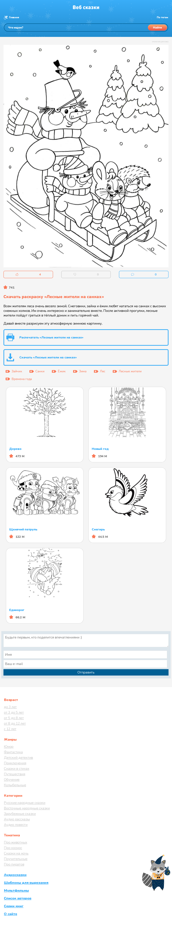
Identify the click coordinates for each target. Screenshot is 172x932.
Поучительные (15, 858)
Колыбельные (15, 785)
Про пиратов (14, 864)
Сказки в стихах (16, 768)
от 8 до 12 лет (15, 723)
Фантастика (13, 752)
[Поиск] (86, 27)
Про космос (13, 847)
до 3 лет (10, 707)
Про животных (15, 842)
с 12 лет (10, 729)
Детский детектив (18, 757)
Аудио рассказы (17, 819)
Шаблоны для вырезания (26, 882)
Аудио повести (16, 824)
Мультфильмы (16, 890)
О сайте (10, 914)
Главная (14, 17)
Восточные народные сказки (27, 808)
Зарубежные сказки (20, 813)
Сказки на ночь (16, 853)
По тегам (162, 17)
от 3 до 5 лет (14, 712)
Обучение (12, 779)
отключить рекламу (160, 41)
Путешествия (14, 774)
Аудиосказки (15, 875)
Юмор (8, 746)
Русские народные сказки (24, 802)
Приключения (15, 763)
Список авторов (17, 898)
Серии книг (14, 906)
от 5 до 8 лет (14, 718)
